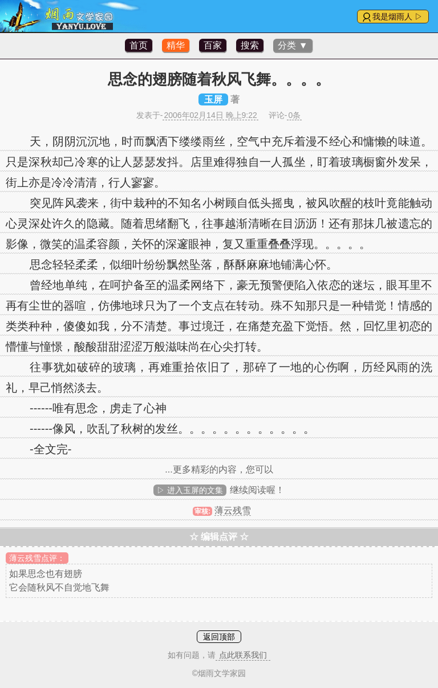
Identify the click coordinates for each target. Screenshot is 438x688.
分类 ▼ (292, 45)
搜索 (250, 45)
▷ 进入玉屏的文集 (190, 490)
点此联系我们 (243, 654)
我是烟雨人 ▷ (397, 16)
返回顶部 (219, 636)
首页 (138, 45)
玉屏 (213, 99)
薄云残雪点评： (37, 558)
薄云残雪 (232, 510)
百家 (213, 45)
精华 (176, 45)
